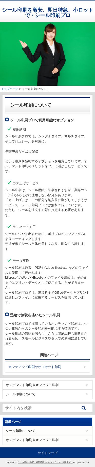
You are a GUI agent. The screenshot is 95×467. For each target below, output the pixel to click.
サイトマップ (48, 453)
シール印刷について (20, 394)
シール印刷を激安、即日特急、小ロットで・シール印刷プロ (47, 12)
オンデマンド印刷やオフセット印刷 (34, 367)
